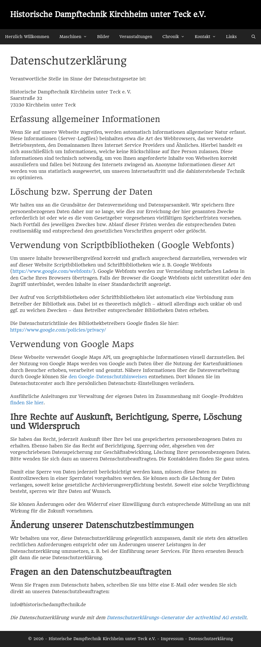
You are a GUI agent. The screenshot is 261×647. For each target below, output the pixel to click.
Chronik (176, 36)
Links (231, 36)
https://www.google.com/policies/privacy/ (58, 330)
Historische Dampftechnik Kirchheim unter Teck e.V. (108, 14)
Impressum (172, 638)
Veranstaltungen (136, 36)
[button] (86, 36)
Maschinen (75, 36)
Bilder (103, 36)
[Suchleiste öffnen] (253, 36)
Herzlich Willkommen (27, 36)
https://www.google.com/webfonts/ (52, 271)
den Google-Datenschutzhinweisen (108, 376)
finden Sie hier (27, 402)
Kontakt (208, 36)
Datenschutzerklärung (211, 638)
